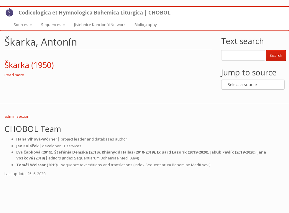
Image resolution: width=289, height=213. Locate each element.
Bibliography (145, 24)
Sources (23, 24)
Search (276, 55)
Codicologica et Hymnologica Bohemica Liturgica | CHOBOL (94, 12)
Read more (14, 75)
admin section (16, 116)
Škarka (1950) (29, 64)
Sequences (53, 24)
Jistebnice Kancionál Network (100, 24)
